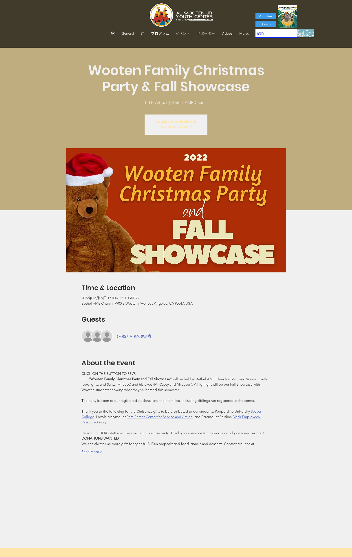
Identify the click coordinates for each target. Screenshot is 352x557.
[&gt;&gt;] (305, 33)
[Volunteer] (265, 16)
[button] (142, 33)
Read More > (91, 451)
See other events (176, 127)
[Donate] (265, 24)
